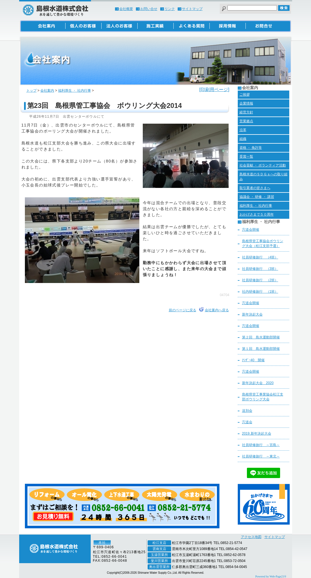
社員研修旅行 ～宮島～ (261, 445)
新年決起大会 (252, 314)
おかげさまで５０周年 (256, 214)
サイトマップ (192, 9)
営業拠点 (246, 121)
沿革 (242, 130)
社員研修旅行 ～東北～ (261, 456)
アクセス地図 (251, 537)
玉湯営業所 (159, 555)
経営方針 (246, 112)
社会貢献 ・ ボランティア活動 (262, 165)
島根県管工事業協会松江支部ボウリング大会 (262, 396)
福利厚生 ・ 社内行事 (74, 91)
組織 (242, 139)
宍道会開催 (250, 230)
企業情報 (246, 103)
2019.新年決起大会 (256, 433)
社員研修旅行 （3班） (260, 269)
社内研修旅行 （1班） (260, 292)
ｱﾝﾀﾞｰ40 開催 (253, 360)
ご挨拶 (244, 95)
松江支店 (159, 543)
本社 (102, 543)
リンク (170, 9)
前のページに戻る (182, 310)
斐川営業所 (159, 561)
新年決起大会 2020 (258, 383)
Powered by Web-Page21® (270, 576)
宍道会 (247, 422)
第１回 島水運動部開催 (261, 349)
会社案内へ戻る (217, 310)
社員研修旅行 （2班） (260, 280)
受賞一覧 (246, 156)
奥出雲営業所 (159, 567)
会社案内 (47, 91)
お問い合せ (148, 9)
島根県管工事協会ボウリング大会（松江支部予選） (262, 243)
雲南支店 (159, 549)
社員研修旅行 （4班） (260, 257)
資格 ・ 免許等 (250, 148)
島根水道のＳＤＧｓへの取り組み (263, 176)
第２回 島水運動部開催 (261, 337)
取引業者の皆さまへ (254, 188)
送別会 (247, 411)
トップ (31, 91)
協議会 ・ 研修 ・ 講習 (256, 197)
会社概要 (126, 9)
